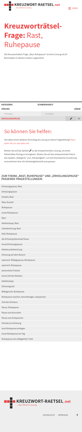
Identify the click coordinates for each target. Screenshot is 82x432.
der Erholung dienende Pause (15, 239)
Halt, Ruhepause (9, 233)
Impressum (63, 415)
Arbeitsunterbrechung (12, 249)
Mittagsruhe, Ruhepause (13, 291)
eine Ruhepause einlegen (13, 328)
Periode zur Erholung (11, 323)
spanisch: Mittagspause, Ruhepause (18, 260)
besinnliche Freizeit (11, 270)
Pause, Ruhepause (10, 307)
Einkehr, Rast (8, 196)
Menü (73, 8)
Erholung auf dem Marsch (13, 254)
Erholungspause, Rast (12, 186)
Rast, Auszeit (7, 202)
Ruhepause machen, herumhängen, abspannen (24, 296)
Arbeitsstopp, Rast (10, 223)
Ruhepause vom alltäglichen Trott (17, 338)
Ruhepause (7, 207)
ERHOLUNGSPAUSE (10, 118)
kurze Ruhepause (10, 212)
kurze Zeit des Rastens (12, 275)
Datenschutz (49, 415)
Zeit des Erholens (10, 302)
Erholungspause (9, 191)
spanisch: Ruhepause (12, 265)
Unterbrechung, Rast (11, 228)
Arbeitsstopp (8, 281)
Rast (4, 217)
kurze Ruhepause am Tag (13, 333)
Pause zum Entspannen (12, 317)
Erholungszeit (8, 286)
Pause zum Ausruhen (11, 312)
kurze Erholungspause (12, 244)
